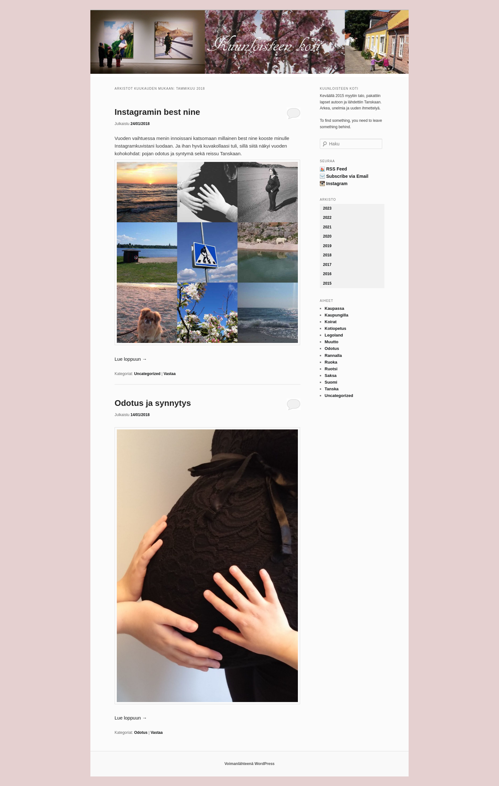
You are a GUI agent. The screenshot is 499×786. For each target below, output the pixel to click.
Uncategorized (147, 374)
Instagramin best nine (157, 112)
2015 (327, 283)
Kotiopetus (335, 328)
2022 (327, 217)
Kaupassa (334, 308)
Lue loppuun (131, 359)
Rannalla (333, 355)
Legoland (334, 335)
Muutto (331, 341)
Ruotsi (331, 368)
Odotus (140, 732)
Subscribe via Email (347, 176)
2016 (327, 274)
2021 (327, 227)
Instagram (337, 183)
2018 (327, 255)
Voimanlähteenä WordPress (249, 764)
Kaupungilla (336, 315)
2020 (327, 236)
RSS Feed (336, 168)
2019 (327, 246)
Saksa (331, 375)
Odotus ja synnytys (153, 403)
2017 (327, 264)
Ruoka (331, 362)
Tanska (332, 388)
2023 (327, 208)
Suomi (331, 382)
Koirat (331, 321)
